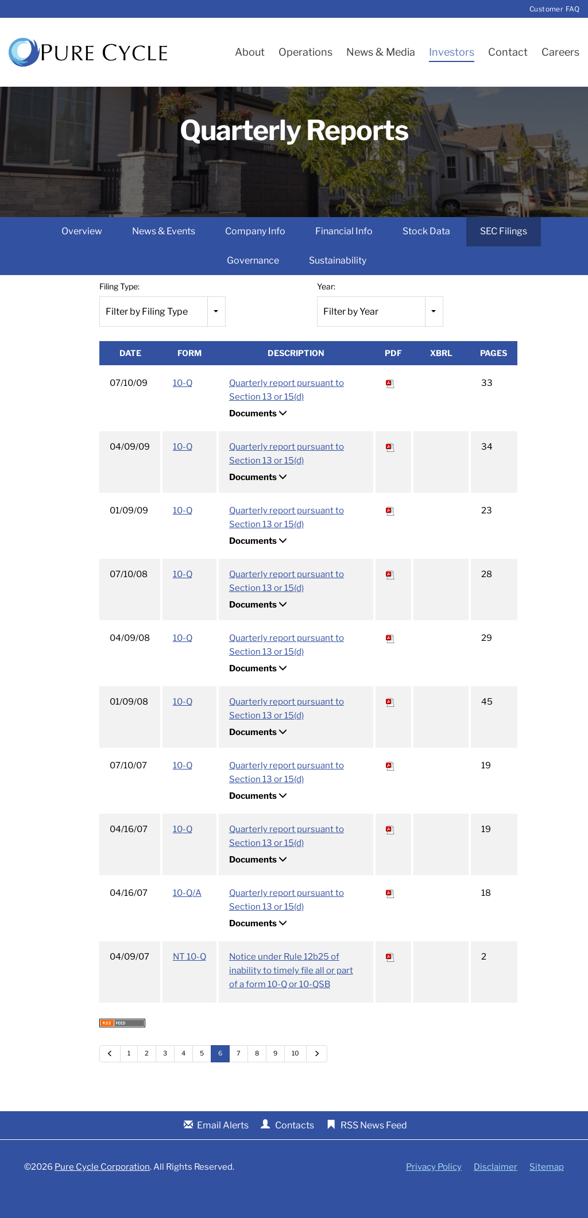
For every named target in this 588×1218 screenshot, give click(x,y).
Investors (451, 52)
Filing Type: (119, 310)
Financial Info (344, 255)
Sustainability (337, 284)
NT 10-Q (189, 981)
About (250, 52)
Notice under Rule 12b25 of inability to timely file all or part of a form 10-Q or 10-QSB (291, 995)
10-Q (182, 407)
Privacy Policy (434, 1190)
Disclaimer (495, 1190)
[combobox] (162, 335)
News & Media (380, 52)
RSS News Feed (374, 1148)
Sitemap (546, 1190)
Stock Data (426, 255)
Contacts (294, 1148)
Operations (305, 52)
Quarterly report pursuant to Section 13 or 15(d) (286, 414)
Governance (253, 284)
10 (295, 1077)
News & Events (163, 255)
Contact (508, 52)
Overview (81, 255)
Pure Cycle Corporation (102, 1190)
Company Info (255, 255)
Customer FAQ (554, 9)
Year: (326, 310)
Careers (560, 52)
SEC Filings (503, 255)
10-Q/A (187, 917)
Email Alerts (223, 1148)
